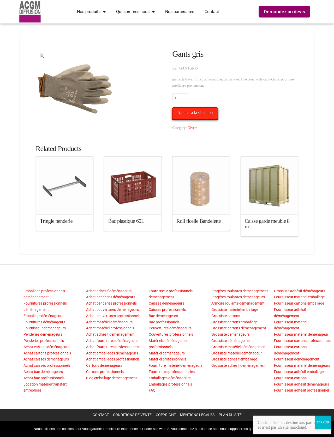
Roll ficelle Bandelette (198, 221)
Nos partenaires (179, 11)
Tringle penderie (56, 221)
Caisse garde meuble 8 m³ (267, 224)
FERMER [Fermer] (323, 422)
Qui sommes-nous (135, 11)
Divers (192, 128)
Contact (212, 11)
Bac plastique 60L (126, 221)
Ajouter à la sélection (195, 112)
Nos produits (91, 11)
